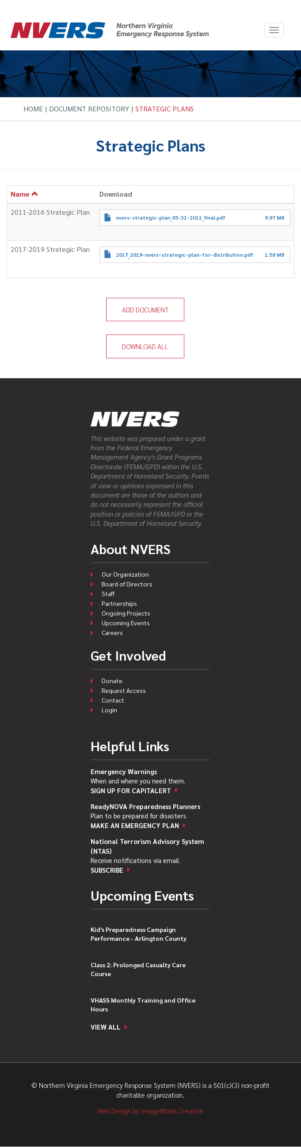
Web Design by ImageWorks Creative (150, 1110)
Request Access (124, 690)
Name (24, 193)
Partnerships (119, 603)
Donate (112, 680)
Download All (145, 346)
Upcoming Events (126, 623)
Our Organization (125, 574)
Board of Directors (127, 584)
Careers (112, 632)
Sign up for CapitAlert (131, 790)
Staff (108, 593)
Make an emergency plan (135, 825)
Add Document (145, 309)
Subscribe (107, 870)
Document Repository (89, 108)
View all (106, 1027)
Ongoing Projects (126, 613)
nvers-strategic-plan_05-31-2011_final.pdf (170, 217)
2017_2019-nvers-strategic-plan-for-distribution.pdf (184, 254)
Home (33, 108)
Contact (113, 700)
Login (109, 710)
